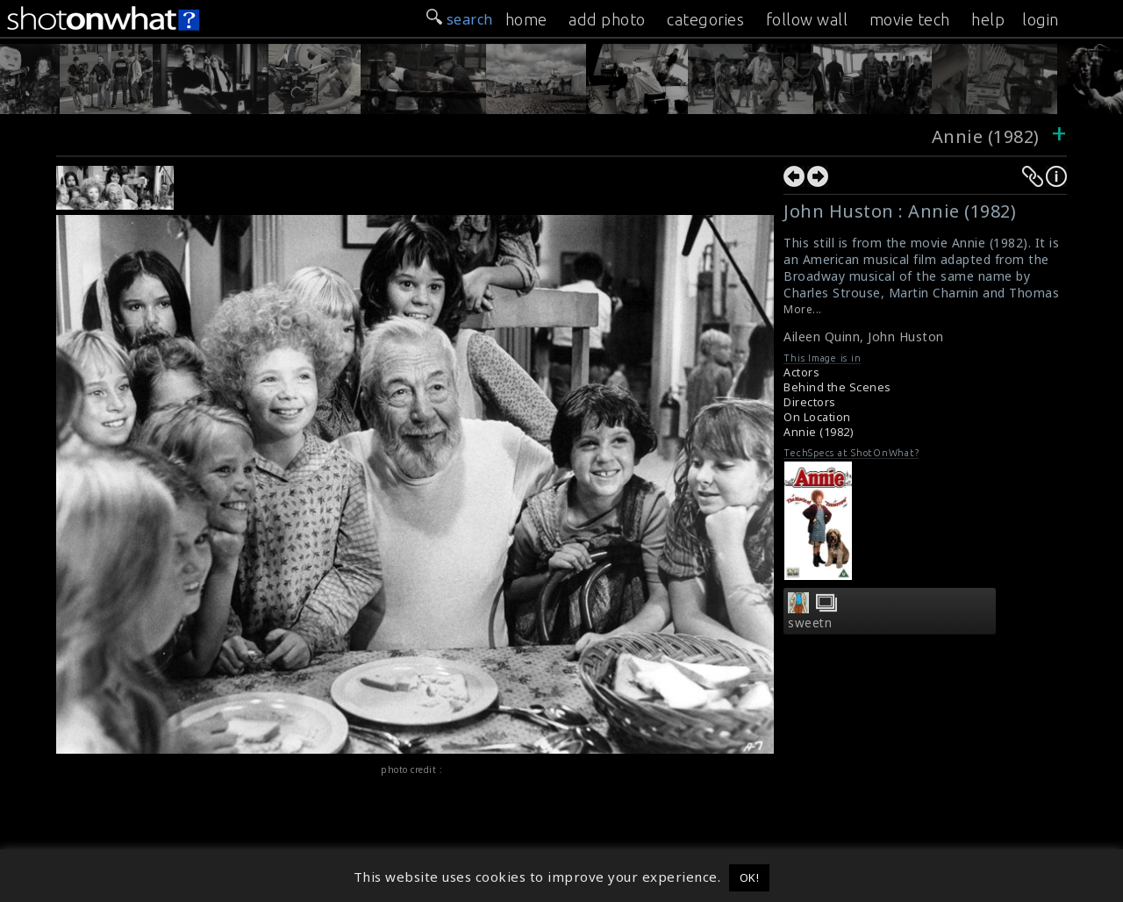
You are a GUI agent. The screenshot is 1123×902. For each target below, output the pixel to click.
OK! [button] (750, 877)
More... (802, 309)
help (988, 19)
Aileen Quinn (821, 336)
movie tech (909, 19)
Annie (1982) (986, 136)
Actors (801, 372)
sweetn (810, 623)
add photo (607, 19)
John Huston (906, 336)
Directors (809, 402)
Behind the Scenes (837, 387)
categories (705, 19)
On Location (817, 417)
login (1040, 19)
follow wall (807, 19)
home (526, 19)
